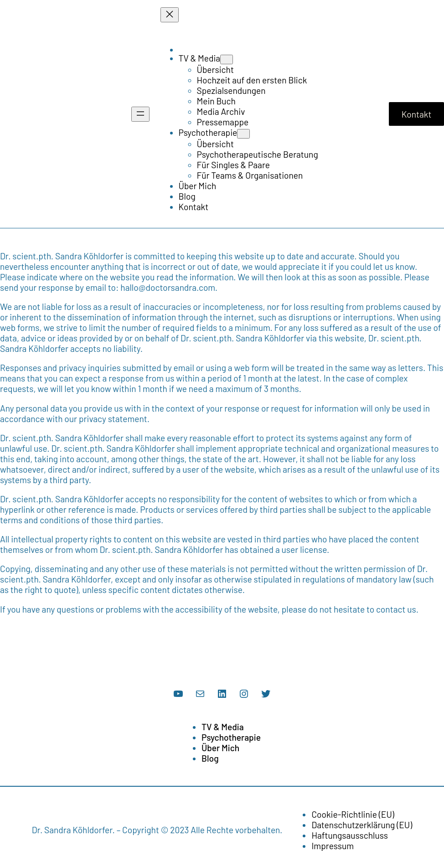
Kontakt (417, 114)
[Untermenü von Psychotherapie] (243, 134)
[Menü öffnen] (140, 114)
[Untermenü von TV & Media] (226, 59)
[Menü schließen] (169, 14)
